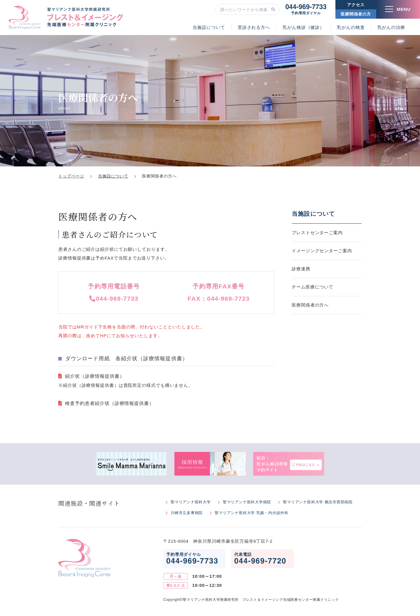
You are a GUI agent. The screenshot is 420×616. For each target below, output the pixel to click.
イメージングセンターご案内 (322, 250)
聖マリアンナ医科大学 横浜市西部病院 (318, 502)
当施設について (208, 27)
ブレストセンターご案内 (317, 232)
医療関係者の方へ (310, 304)
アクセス (355, 4)
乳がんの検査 (351, 27)
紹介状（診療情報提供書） (95, 376)
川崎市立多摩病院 (187, 513)
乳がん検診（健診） (303, 27)
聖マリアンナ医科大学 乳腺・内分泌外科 (251, 513)
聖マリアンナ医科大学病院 (247, 502)
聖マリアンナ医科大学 (191, 502)
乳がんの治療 (391, 27)
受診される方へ (254, 27)
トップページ (71, 176)
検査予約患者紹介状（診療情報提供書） (109, 403)
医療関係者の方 (356, 14)
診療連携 (301, 268)
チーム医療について (312, 286)
